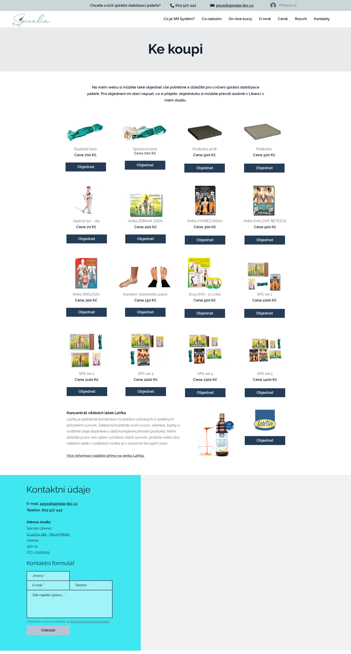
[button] (240, 18)
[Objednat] (265, 440)
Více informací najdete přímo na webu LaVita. (106, 456)
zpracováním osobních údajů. (90, 621)
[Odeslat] (48, 630)
